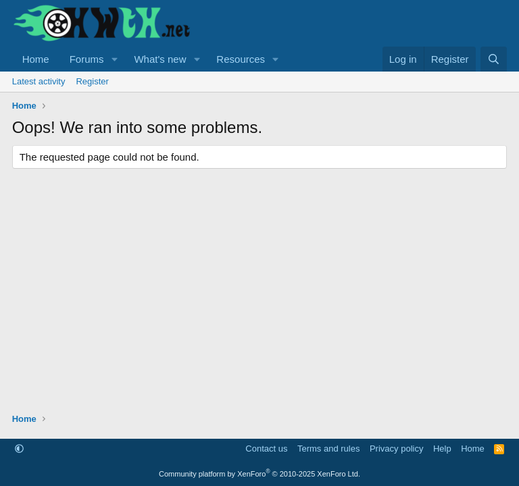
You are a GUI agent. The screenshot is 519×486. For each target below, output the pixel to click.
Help (442, 448)
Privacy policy (396, 448)
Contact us (266, 448)
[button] (114, 59)
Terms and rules (328, 448)
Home (35, 59)
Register (92, 81)
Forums (87, 59)
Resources (240, 59)
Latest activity (39, 81)
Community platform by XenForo (259, 474)
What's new (160, 59)
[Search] (493, 59)
